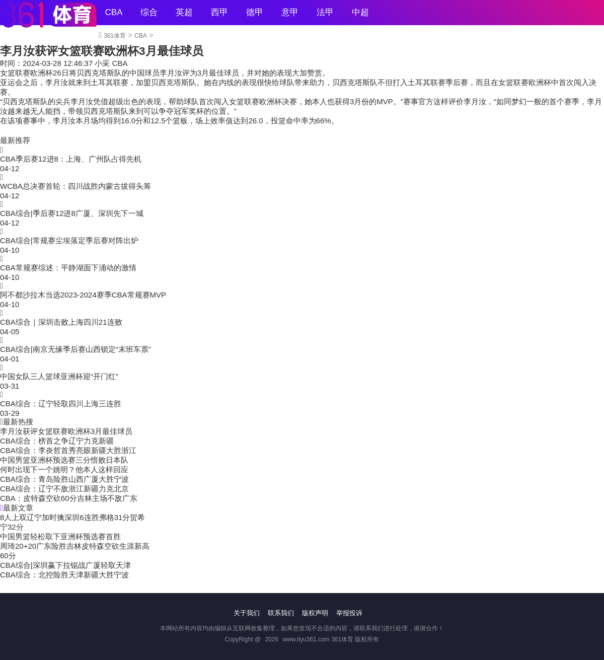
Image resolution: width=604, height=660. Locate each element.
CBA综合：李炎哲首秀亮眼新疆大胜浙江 (68, 450)
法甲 (325, 12)
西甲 (219, 12)
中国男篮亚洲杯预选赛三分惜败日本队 (64, 460)
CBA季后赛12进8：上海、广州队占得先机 (70, 159)
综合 (149, 12)
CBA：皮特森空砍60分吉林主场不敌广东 (68, 498)
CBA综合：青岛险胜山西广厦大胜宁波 (64, 479)
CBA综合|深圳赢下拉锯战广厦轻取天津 (65, 565)
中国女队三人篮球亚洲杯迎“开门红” (59, 376)
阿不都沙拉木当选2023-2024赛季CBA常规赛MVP (83, 294)
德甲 (254, 12)
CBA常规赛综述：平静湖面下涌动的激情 (68, 267)
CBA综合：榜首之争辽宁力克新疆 (57, 440)
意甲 (289, 12)
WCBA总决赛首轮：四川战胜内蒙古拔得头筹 (75, 186)
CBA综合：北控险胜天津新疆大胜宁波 (64, 574)
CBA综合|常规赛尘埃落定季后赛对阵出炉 (69, 240)
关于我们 (247, 613)
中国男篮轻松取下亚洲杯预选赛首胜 (60, 536)
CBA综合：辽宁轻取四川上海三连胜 (60, 403)
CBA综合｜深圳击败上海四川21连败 (61, 322)
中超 (360, 12)
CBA (114, 12)
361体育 (115, 35)
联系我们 (281, 613)
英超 (184, 12)
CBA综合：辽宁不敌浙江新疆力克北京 (64, 488)
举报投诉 (349, 613)
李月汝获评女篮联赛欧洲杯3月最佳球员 (66, 431)
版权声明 (315, 613)
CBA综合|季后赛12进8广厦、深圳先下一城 (71, 213)
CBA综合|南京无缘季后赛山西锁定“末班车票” (75, 349)
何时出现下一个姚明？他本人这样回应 (64, 469)
